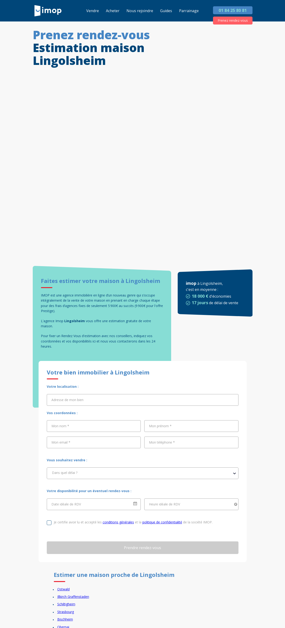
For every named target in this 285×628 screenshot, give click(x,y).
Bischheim (65, 619)
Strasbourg (65, 612)
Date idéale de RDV (66, 504)
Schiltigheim (66, 604)
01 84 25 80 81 (233, 10)
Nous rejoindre (139, 10)
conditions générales (118, 522)
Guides (166, 10)
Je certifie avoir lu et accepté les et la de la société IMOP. (133, 522)
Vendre (92, 10)
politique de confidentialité (162, 522)
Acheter (112, 10)
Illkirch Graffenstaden (73, 596)
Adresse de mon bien (67, 399)
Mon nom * (60, 426)
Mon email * (60, 442)
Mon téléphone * (162, 442)
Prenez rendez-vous (233, 20)
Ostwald (63, 589)
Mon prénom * (160, 426)
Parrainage (189, 10)
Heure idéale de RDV (164, 504)
